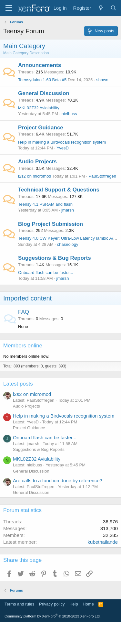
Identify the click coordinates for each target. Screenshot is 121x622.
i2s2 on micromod (34, 176)
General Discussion (43, 93)
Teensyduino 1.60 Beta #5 (42, 79)
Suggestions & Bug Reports (54, 258)
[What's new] (100, 8)
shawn (102, 79)
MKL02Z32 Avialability (38, 107)
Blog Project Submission (50, 224)
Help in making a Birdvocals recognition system (62, 142)
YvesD (62, 148)
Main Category (24, 45)
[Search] (113, 8)
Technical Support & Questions (58, 190)
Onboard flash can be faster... (45, 272)
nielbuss (69, 113)
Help (73, 604)
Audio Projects (37, 161)
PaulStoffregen (102, 176)
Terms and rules (19, 604)
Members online (22, 346)
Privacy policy (52, 604)
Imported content (27, 298)
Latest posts (18, 384)
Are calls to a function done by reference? (57, 480)
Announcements (39, 65)
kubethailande (103, 542)
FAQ (23, 312)
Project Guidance (40, 128)
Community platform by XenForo (53, 616)
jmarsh (67, 210)
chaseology (67, 244)
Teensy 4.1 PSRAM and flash (45, 204)
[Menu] (8, 8)
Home (88, 604)
